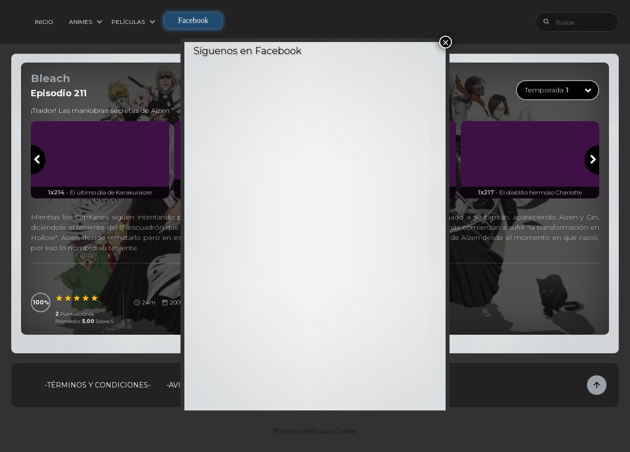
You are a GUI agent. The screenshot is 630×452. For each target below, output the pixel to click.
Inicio (44, 21)
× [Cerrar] (445, 42)
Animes (80, 21)
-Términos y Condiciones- (98, 385)
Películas (128, 21)
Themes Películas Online (315, 431)
